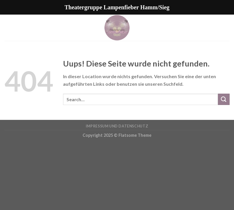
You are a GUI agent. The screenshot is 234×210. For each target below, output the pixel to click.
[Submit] (224, 99)
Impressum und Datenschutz (117, 126)
